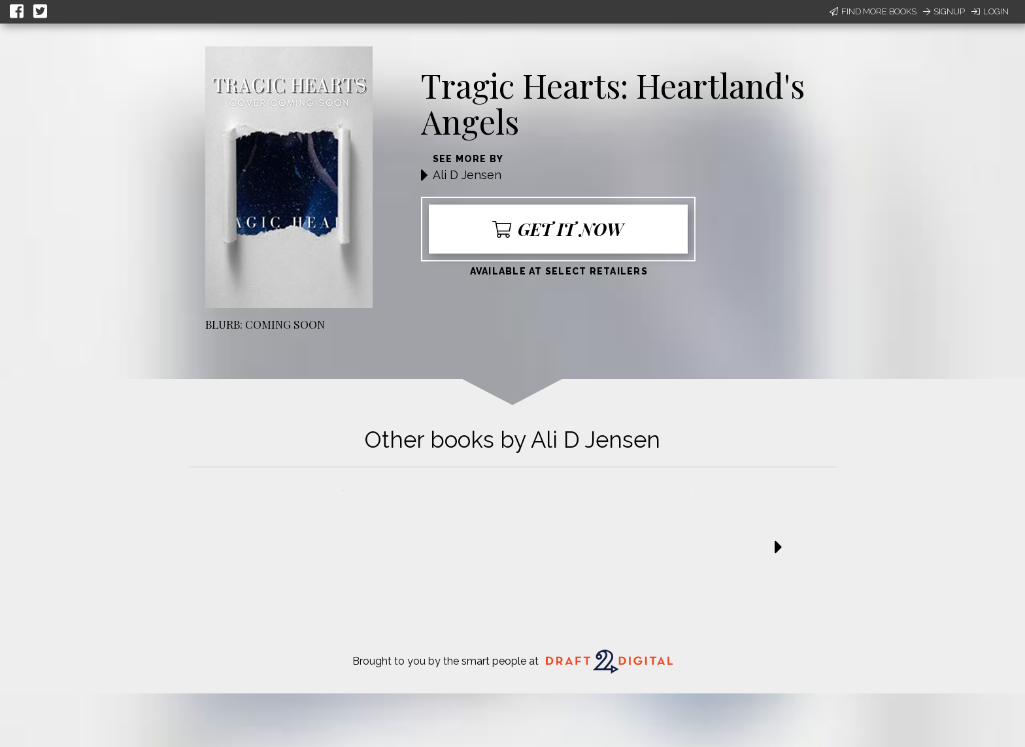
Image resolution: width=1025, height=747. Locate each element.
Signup (944, 11)
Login (990, 11)
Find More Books (873, 11)
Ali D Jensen (467, 175)
